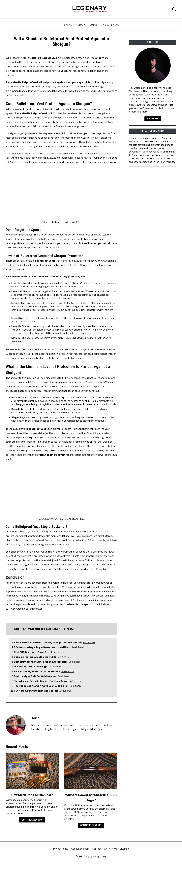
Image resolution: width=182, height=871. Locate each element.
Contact (96, 848)
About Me (152, 118)
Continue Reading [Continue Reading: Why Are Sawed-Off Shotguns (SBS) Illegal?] (90, 825)
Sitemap (124, 848)
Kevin (35, 718)
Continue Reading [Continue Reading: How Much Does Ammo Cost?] (32, 820)
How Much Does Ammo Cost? (32, 795)
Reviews (67, 24)
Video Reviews (111, 24)
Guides (93, 24)
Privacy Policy (60, 848)
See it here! (89, 642)
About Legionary (80, 848)
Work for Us (110, 848)
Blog (80, 24)
